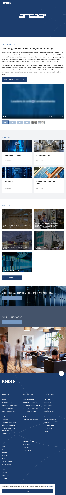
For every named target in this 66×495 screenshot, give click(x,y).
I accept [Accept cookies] (27, 491)
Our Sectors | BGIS (51, 395)
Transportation (48, 428)
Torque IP (4, 478)
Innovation (4, 414)
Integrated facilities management (31, 405)
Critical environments (28, 399)
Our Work (26, 444)
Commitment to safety (8, 408)
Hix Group (4, 472)
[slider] (26, 116)
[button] (5, 122)
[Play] (4, 117)
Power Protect (5, 475)
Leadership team (6, 417)
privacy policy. (50, 486)
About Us (5, 395)
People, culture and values (9, 422)
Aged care (47, 399)
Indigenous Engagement (8, 411)
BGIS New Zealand (7, 402)
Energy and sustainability (29, 402)
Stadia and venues (49, 425)
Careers (26, 447)
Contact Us (27, 450)
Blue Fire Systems (7, 461)
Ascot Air (4, 452)
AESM (3, 447)
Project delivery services (29, 414)
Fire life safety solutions (29, 411)
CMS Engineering (6, 464)
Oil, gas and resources (50, 419)
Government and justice (50, 414)
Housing (46, 422)
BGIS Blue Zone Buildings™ (9, 405)
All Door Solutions (6, 449)
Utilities (46, 431)
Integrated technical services (30, 408)
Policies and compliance (8, 425)
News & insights (28, 442)
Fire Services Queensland (9, 467)
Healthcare (47, 417)
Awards (4, 399)
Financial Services (49, 411)
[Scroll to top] (61, 373)
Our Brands (6, 442)
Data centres (47, 402)
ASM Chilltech (5, 455)
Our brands (5, 419)
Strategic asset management (30, 419)
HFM (3, 470)
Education (47, 408)
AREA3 (4, 458)
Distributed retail (48, 405)
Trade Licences (6, 433)
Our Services (28, 395)
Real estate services (28, 417)
